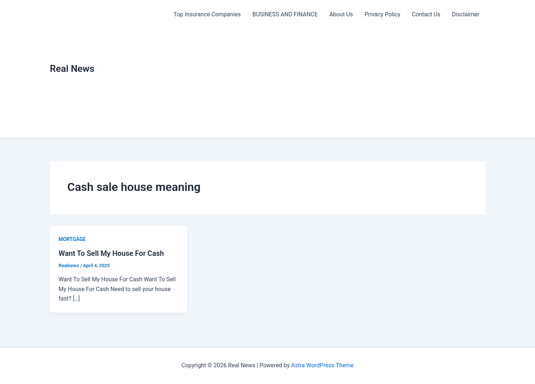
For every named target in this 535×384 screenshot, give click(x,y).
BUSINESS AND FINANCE (285, 14)
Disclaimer (465, 14)
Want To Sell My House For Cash (111, 253)
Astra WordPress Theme (322, 365)
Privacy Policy (382, 14)
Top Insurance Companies (206, 14)
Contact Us (426, 14)
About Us (341, 14)
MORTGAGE (72, 239)
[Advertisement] (326, 83)
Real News (72, 68)
